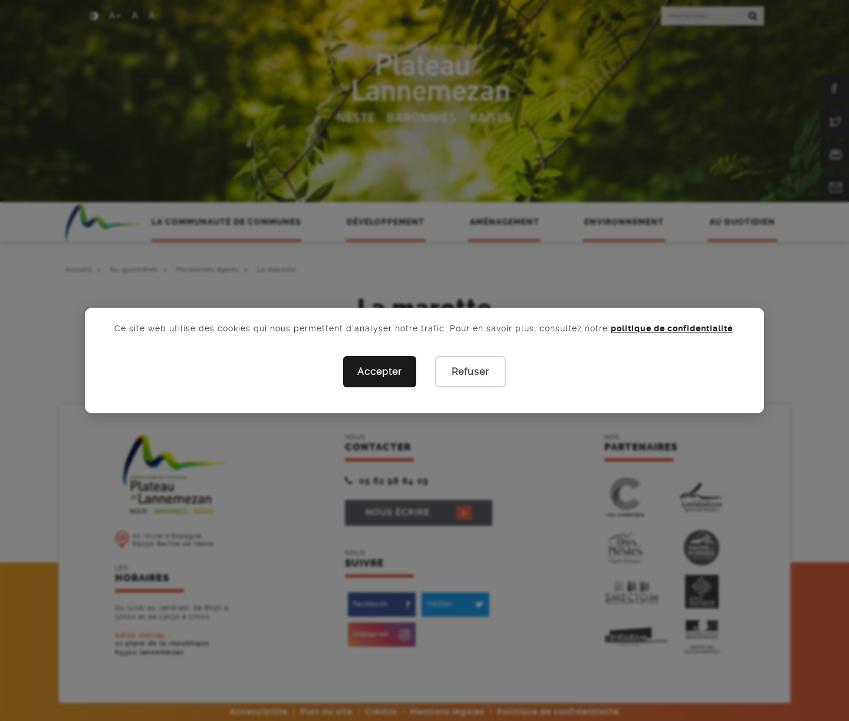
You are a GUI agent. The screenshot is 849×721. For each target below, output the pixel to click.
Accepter (379, 371)
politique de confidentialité (672, 328)
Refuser (470, 371)
